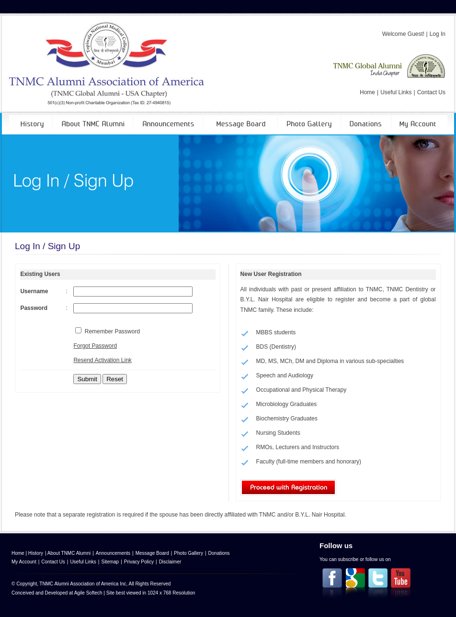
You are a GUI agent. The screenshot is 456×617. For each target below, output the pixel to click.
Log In (437, 34)
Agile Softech (88, 592)
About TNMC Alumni (69, 553)
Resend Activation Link (102, 360)
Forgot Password (95, 345)
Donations (219, 553)
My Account (23, 561)
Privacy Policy (139, 561)
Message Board (152, 553)
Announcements (113, 553)
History (35, 553)
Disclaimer (170, 561)
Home (367, 92)
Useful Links (395, 92)
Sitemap (110, 561)
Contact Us (431, 92)
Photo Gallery (188, 553)
